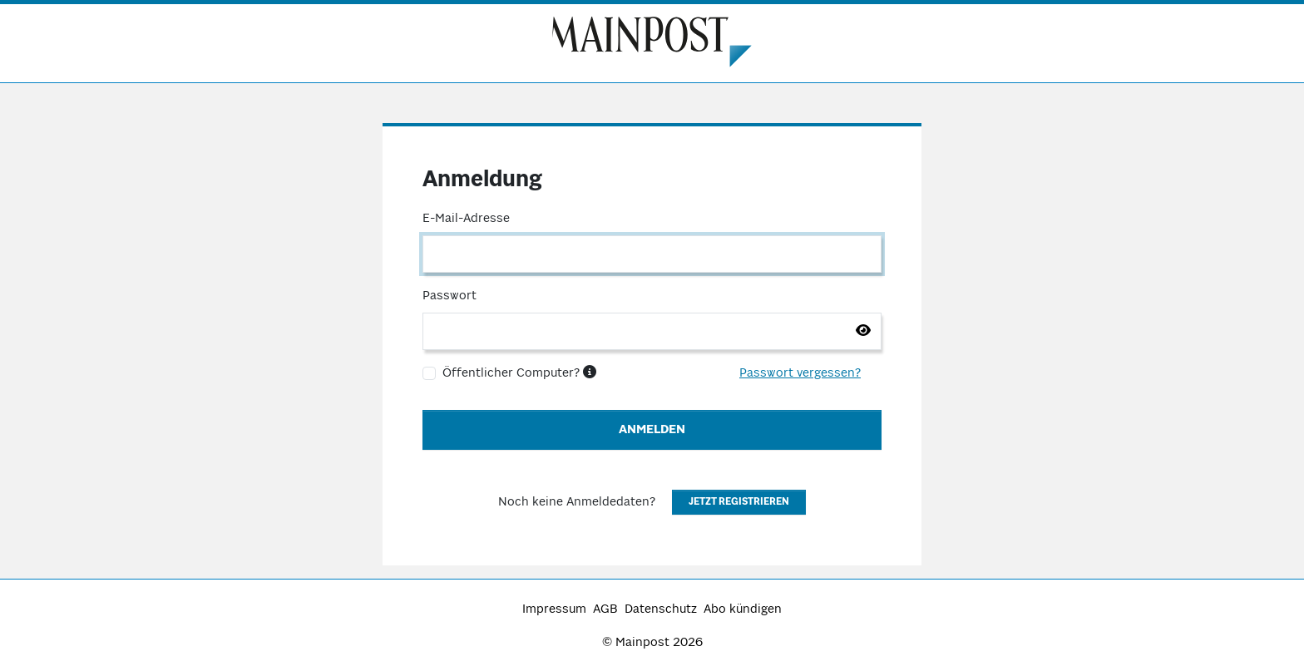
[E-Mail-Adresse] (652, 254)
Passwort (449, 296)
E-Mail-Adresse (466, 218)
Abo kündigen (743, 609)
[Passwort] (652, 331)
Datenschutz (661, 609)
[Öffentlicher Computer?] (429, 373)
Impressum (554, 609)
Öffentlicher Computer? (519, 373)
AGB (605, 609)
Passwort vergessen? (800, 373)
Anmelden (652, 430)
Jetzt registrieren (739, 501)
